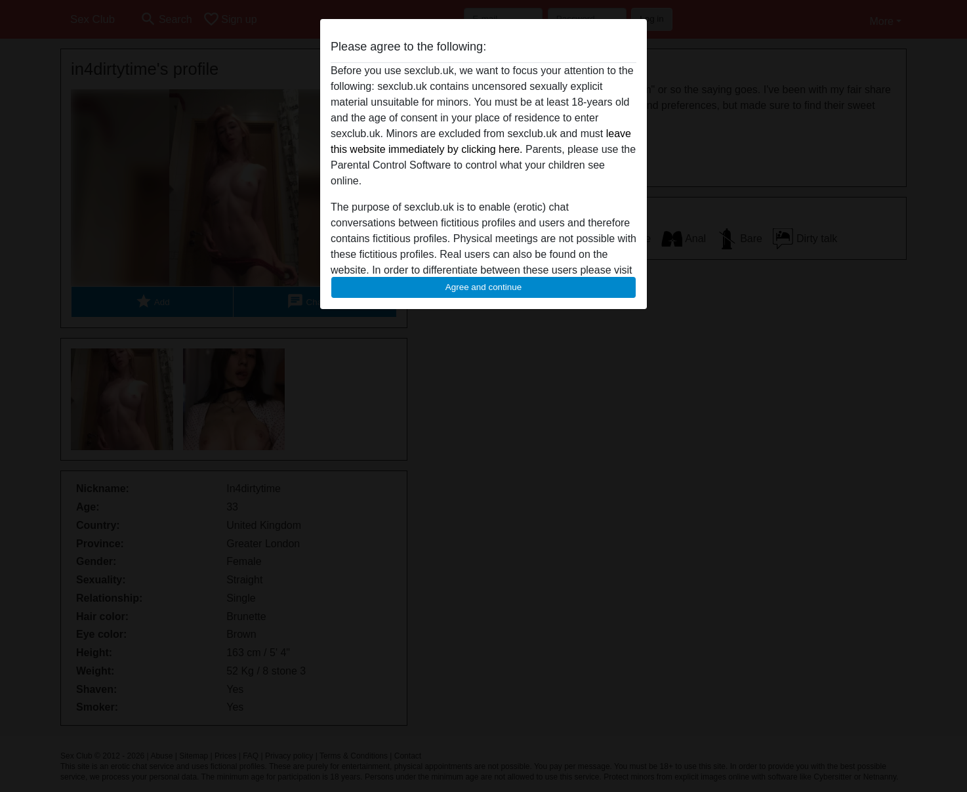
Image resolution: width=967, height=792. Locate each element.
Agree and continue (483, 287)
